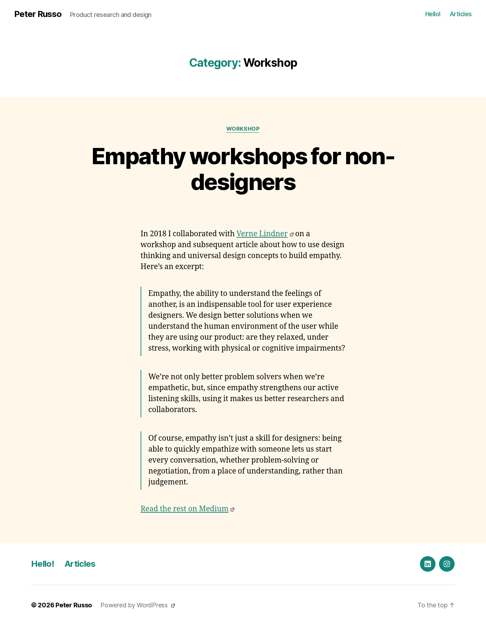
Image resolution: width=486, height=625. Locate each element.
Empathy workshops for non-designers (243, 168)
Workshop (243, 129)
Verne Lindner (265, 234)
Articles (461, 14)
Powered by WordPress (137, 605)
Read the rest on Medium (187, 509)
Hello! (433, 14)
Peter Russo (37, 14)
